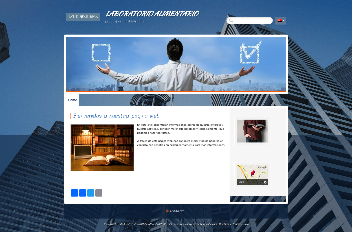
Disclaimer (225, 224)
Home (72, 100)
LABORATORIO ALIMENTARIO (151, 13)
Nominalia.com (208, 224)
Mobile (237, 224)
